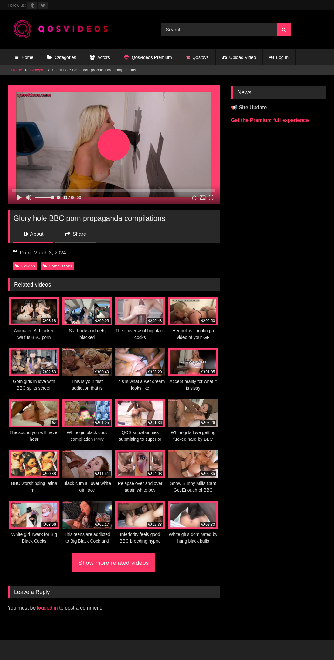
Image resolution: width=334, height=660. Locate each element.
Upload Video (239, 57)
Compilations (57, 266)
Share (75, 234)
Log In (279, 57)
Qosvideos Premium (148, 57)
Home (24, 57)
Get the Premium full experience (270, 120)
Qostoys (197, 57)
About (33, 234)
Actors (100, 57)
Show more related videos (113, 562)
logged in (47, 607)
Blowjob (37, 70)
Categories (61, 57)
